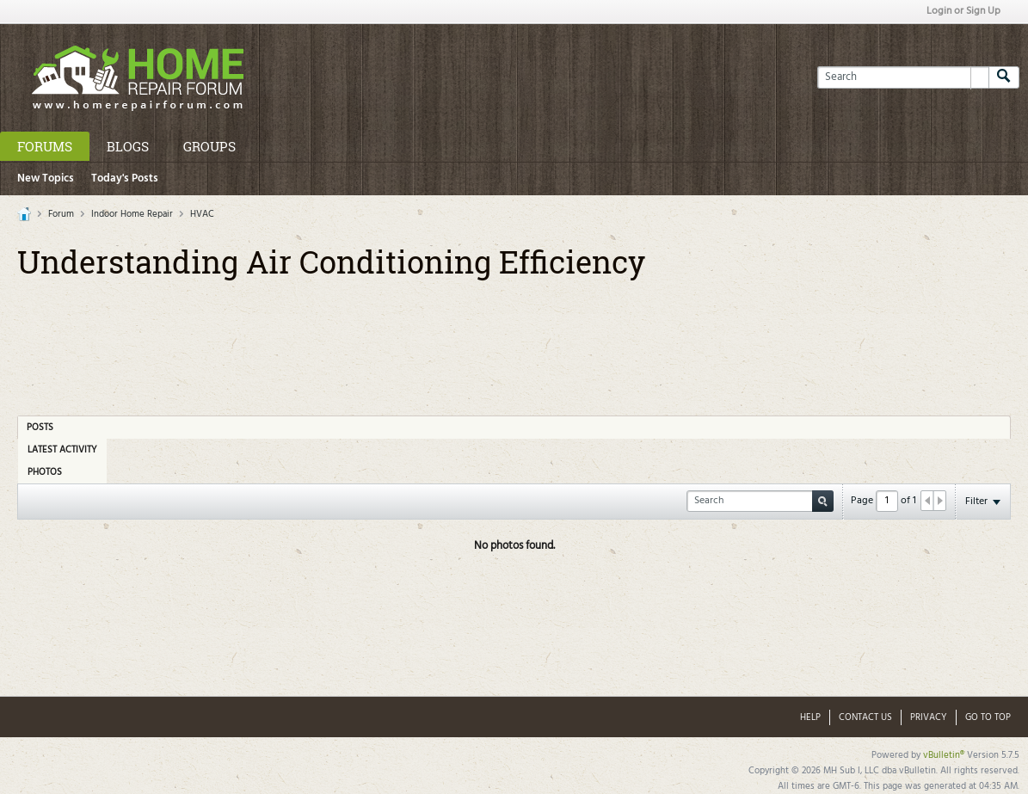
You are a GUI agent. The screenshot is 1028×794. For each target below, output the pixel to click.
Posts (40, 427)
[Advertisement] (514, 341)
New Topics (45, 178)
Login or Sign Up (963, 11)
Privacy (928, 717)
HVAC (202, 214)
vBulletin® (943, 755)
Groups (209, 146)
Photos (45, 472)
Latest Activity (62, 450)
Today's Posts (124, 178)
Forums (44, 146)
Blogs (128, 146)
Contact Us (865, 717)
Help (810, 717)
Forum (61, 214)
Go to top (988, 717)
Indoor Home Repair (132, 214)
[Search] (902, 77)
